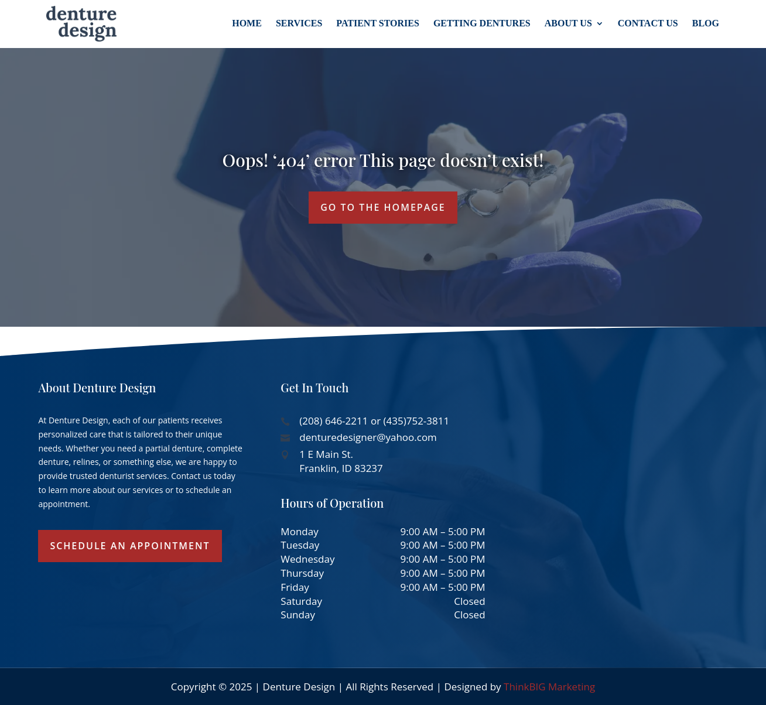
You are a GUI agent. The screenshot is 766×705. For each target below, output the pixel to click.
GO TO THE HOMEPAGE (383, 207)
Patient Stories (377, 23)
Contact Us (648, 23)
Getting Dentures (482, 23)
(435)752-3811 (417, 420)
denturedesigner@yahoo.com (368, 437)
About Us (568, 23)
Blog (705, 23)
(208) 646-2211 (333, 420)
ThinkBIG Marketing (549, 686)
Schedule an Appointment (130, 545)
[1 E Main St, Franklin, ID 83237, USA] (625, 474)
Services (299, 23)
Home (247, 23)
